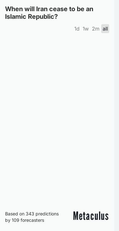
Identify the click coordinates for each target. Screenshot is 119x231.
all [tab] (105, 28)
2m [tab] (96, 28)
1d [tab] (76, 28)
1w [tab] (86, 28)
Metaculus (91, 215)
